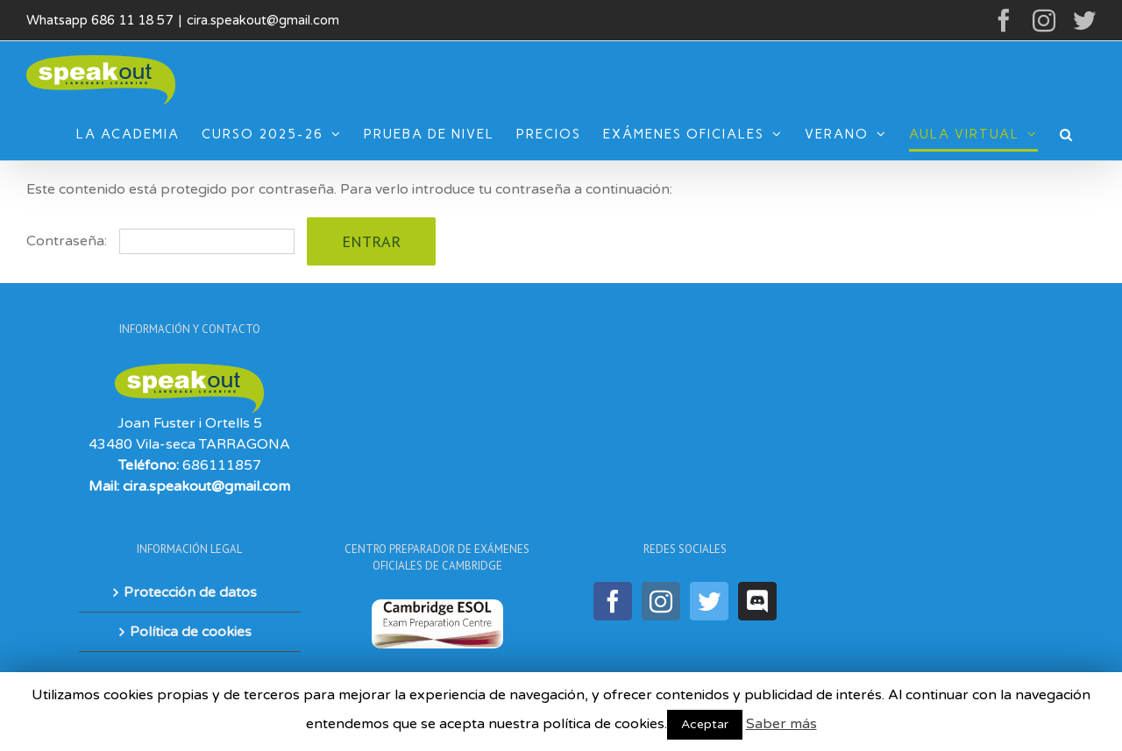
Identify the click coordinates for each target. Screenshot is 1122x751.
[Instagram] (661, 601)
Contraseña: (160, 241)
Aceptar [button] (704, 724)
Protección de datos (190, 592)
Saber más (781, 724)
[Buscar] (1067, 134)
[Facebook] (612, 601)
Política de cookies (191, 632)
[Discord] (757, 601)
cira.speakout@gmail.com (263, 20)
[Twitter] (709, 601)
